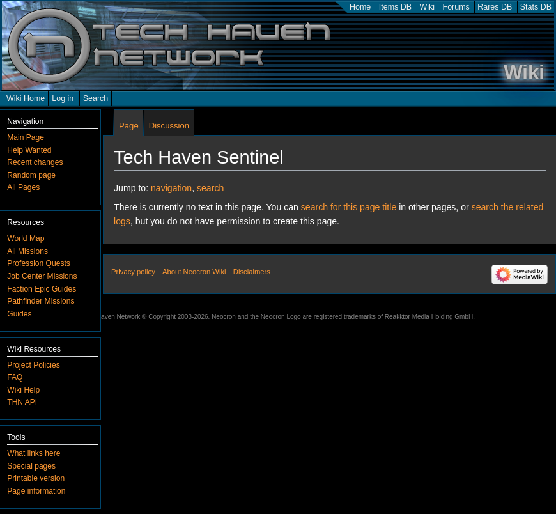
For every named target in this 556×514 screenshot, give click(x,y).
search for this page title (348, 207)
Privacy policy (133, 272)
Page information (36, 491)
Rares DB (494, 7)
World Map (25, 238)
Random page (31, 175)
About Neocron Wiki (194, 272)
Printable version (36, 478)
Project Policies (33, 365)
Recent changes (35, 162)
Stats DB (536, 7)
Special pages (31, 466)
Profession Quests (38, 263)
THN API (22, 402)
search (210, 188)
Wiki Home (25, 98)
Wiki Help (23, 390)
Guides (19, 313)
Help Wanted (29, 150)
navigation (171, 188)
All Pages (23, 187)
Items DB (395, 7)
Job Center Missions (42, 276)
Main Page (25, 137)
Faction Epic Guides (41, 288)
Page (129, 125)
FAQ (14, 377)
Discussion (169, 125)
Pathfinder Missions (40, 301)
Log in (62, 98)
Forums (456, 7)
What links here (33, 453)
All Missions (27, 251)
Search (96, 98)
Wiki (427, 7)
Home (360, 7)
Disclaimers (251, 272)
